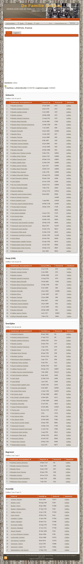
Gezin (14, 496)
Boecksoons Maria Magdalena (21, 359)
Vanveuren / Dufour (17, 544)
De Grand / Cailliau (17, 525)
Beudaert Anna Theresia (19, 140)
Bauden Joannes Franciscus (20, 118)
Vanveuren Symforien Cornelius (21, 235)
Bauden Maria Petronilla (19, 121)
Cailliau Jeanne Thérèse (19, 166)
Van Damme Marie (17, 216)
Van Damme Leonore (18, 413)
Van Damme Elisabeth (18, 213)
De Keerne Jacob (17, 394)
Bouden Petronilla (17, 150)
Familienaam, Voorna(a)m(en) (21, 102)
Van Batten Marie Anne (19, 210)
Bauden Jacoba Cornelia (19, 112)
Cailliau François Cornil (19, 159)
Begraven (44, 459)
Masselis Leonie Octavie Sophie (21, 194)
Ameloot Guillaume (17, 334)
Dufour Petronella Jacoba (19, 188)
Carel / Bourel (15, 515)
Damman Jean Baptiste (19, 388)
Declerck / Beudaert (17, 528)
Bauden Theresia (17, 137)
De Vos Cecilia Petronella (19, 184)
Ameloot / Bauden (16, 499)
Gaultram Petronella (18, 404)
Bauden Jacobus (17, 115)
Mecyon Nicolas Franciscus (20, 197)
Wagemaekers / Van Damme (19, 550)
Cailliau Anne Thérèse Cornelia (21, 153)
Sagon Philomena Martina (20, 407)
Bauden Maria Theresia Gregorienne (23, 124)
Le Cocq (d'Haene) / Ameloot (20, 534)
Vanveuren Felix (17, 219)
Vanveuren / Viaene (17, 547)
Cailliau (68, 105)
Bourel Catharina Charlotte (20, 366)
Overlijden (45, 331)
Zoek (21, 23)
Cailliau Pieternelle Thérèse (20, 175)
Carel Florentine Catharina (20, 178)
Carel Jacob (15, 378)
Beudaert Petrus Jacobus (19, 147)
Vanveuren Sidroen (18, 438)
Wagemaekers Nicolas (19, 445)
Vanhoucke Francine (18, 426)
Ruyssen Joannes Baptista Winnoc (22, 203)
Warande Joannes (17, 251)
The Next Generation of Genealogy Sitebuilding (39, 555)
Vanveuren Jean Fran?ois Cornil (22, 226)
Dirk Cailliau (49, 559)
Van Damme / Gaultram (18, 540)
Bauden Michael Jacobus (19, 128)
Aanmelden (10, 23)
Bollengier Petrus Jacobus (20, 362)
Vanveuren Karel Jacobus (20, 229)
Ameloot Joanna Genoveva (20, 337)
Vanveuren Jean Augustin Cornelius (23, 222)
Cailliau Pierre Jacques (19, 172)
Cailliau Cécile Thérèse (19, 156)
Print (50, 23)
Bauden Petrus (16, 134)
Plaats (9, 33)
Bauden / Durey (15, 506)
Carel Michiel (16, 181)
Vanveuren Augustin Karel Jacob (22, 429)
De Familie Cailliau (41, 5)
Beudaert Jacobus (17, 356)
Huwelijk (42, 496)
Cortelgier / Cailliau (17, 518)
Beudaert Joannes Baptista (20, 143)
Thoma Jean (15, 410)
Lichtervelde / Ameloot (18, 537)
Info (37, 23)
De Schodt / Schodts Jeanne (20, 397)
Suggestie (16, 33)
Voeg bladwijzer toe (60, 23)
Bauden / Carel (15, 502)
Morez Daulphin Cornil (19, 200)
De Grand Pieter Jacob (19, 391)
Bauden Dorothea (17, 105)
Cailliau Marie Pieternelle (19, 169)
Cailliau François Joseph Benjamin (22, 372)
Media (30, 23)
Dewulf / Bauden (16, 531)
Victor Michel (16, 238)
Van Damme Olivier (18, 419)
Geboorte (46, 102)
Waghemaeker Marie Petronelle (21, 245)
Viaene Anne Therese (18, 441)
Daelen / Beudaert (16, 521)
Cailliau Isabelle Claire (19, 162)
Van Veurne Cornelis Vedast (20, 422)
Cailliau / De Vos (16, 512)
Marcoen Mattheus (17, 191)
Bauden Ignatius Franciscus (20, 109)
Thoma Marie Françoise (19, 207)
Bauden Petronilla (17, 131)
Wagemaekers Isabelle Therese (21, 241)
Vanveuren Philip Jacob (19, 232)
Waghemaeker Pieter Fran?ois (21, 248)
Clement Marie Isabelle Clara (21, 385)
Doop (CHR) (46, 266)
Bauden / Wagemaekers (18, 509)
